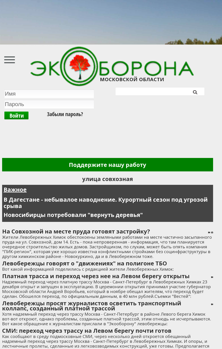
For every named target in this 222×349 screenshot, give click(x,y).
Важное (15, 189)
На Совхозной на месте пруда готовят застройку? (76, 231)
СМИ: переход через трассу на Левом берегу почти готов (86, 330)
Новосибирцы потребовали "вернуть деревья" (73, 215)
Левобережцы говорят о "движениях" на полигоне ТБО (84, 263)
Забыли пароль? (65, 113)
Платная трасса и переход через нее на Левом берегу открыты (96, 276)
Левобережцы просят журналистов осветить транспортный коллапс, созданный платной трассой (91, 305)
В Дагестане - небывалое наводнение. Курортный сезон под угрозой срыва (106, 203)
